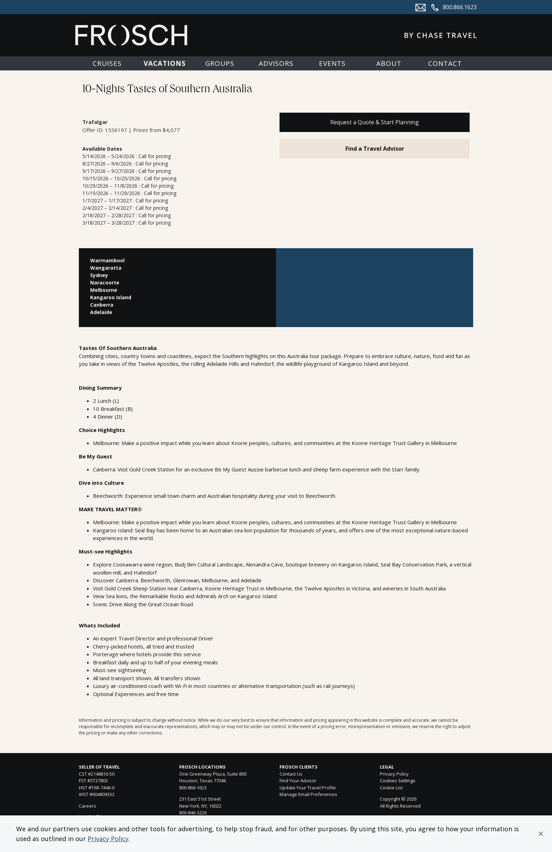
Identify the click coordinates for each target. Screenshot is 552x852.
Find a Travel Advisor (374, 148)
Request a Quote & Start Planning (374, 122)
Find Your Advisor (298, 780)
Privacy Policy (108, 838)
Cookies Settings (397, 781)
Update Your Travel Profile (308, 787)
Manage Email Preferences (308, 794)
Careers (87, 806)
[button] (541, 834)
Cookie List (391, 787)
